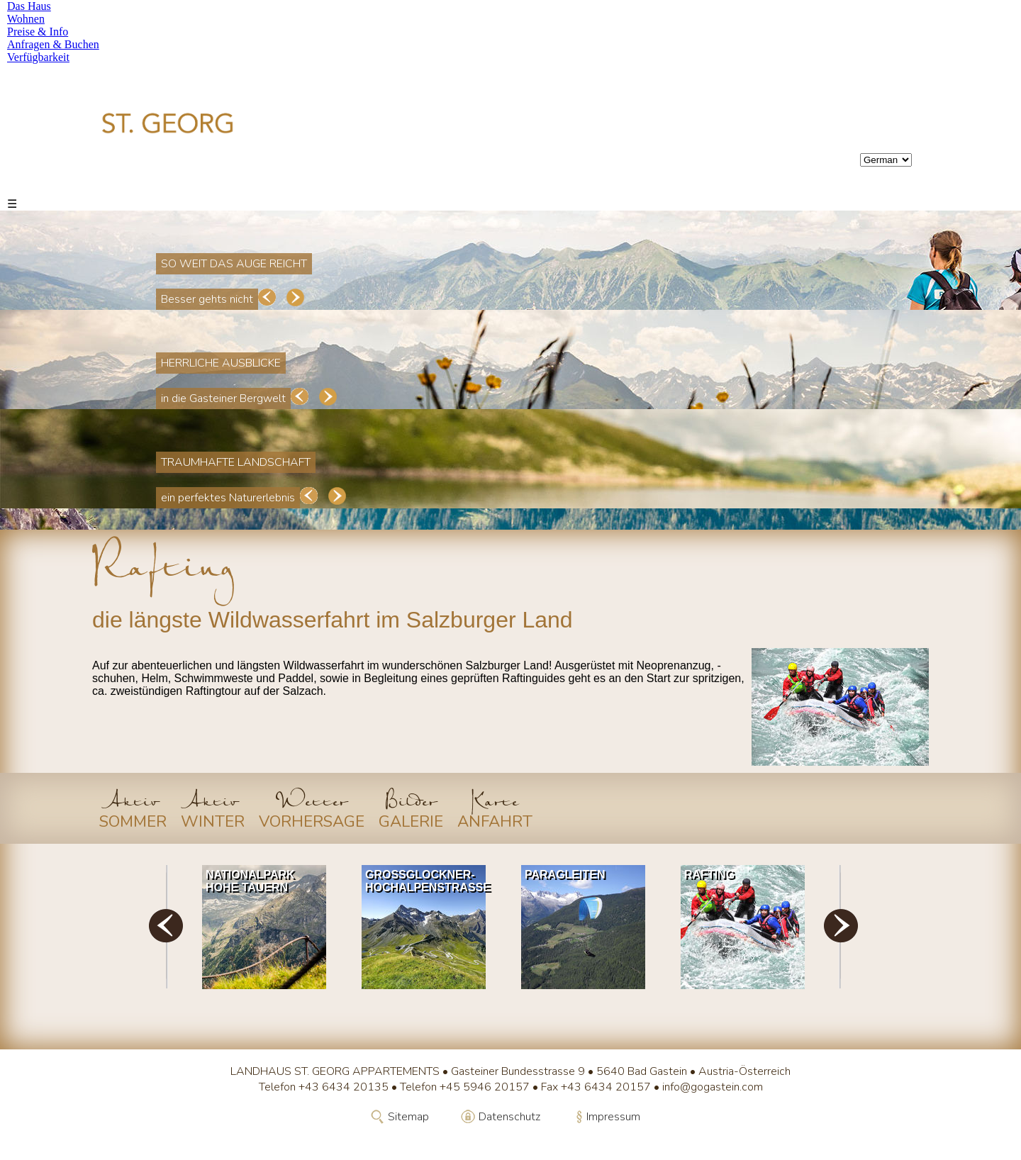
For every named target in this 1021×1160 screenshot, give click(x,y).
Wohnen (26, 19)
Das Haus (29, 6)
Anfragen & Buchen (53, 44)
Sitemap (408, 1117)
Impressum (613, 1117)
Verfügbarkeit (38, 57)
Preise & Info (37, 32)
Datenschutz (509, 1117)
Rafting (709, 875)
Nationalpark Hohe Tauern (250, 881)
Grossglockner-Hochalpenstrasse (427, 881)
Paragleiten (565, 875)
